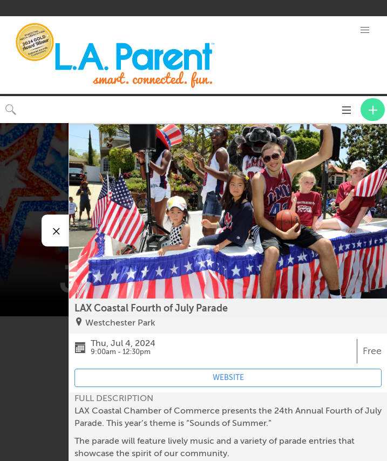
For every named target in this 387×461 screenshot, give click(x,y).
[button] (365, 30)
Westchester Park (120, 323)
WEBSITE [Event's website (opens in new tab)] (228, 378)
